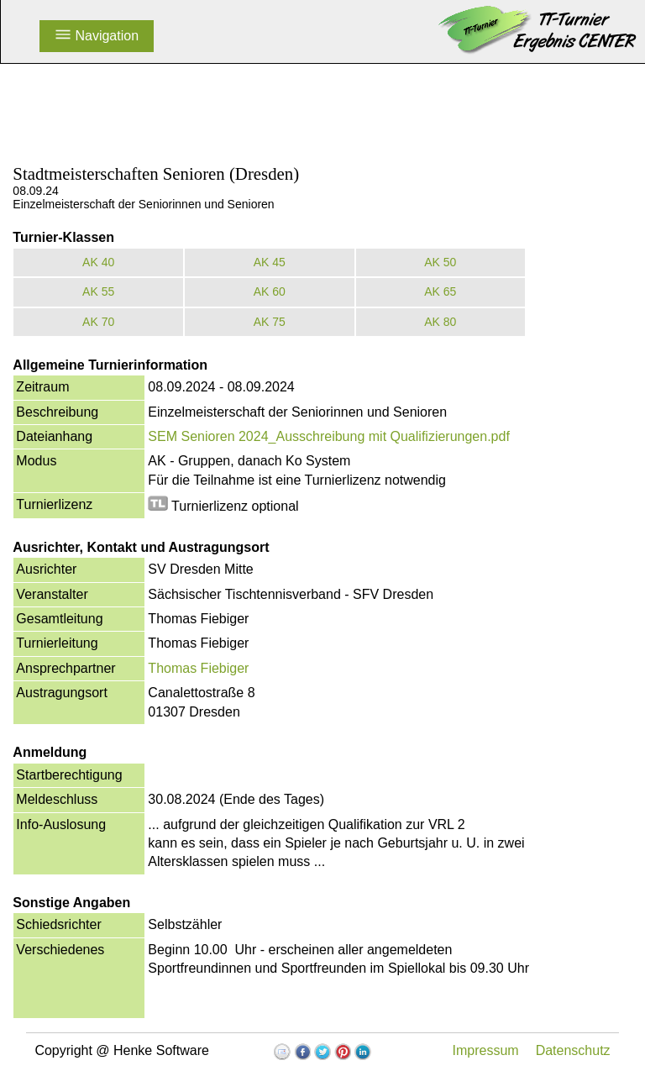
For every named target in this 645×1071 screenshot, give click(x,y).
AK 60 (270, 291)
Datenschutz (573, 1050)
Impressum (486, 1050)
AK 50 (440, 262)
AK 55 (98, 291)
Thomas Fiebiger (198, 668)
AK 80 (440, 321)
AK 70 (98, 321)
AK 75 (270, 321)
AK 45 (270, 262)
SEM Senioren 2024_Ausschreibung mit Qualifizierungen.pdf (328, 436)
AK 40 (98, 262)
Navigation (97, 36)
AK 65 (440, 291)
